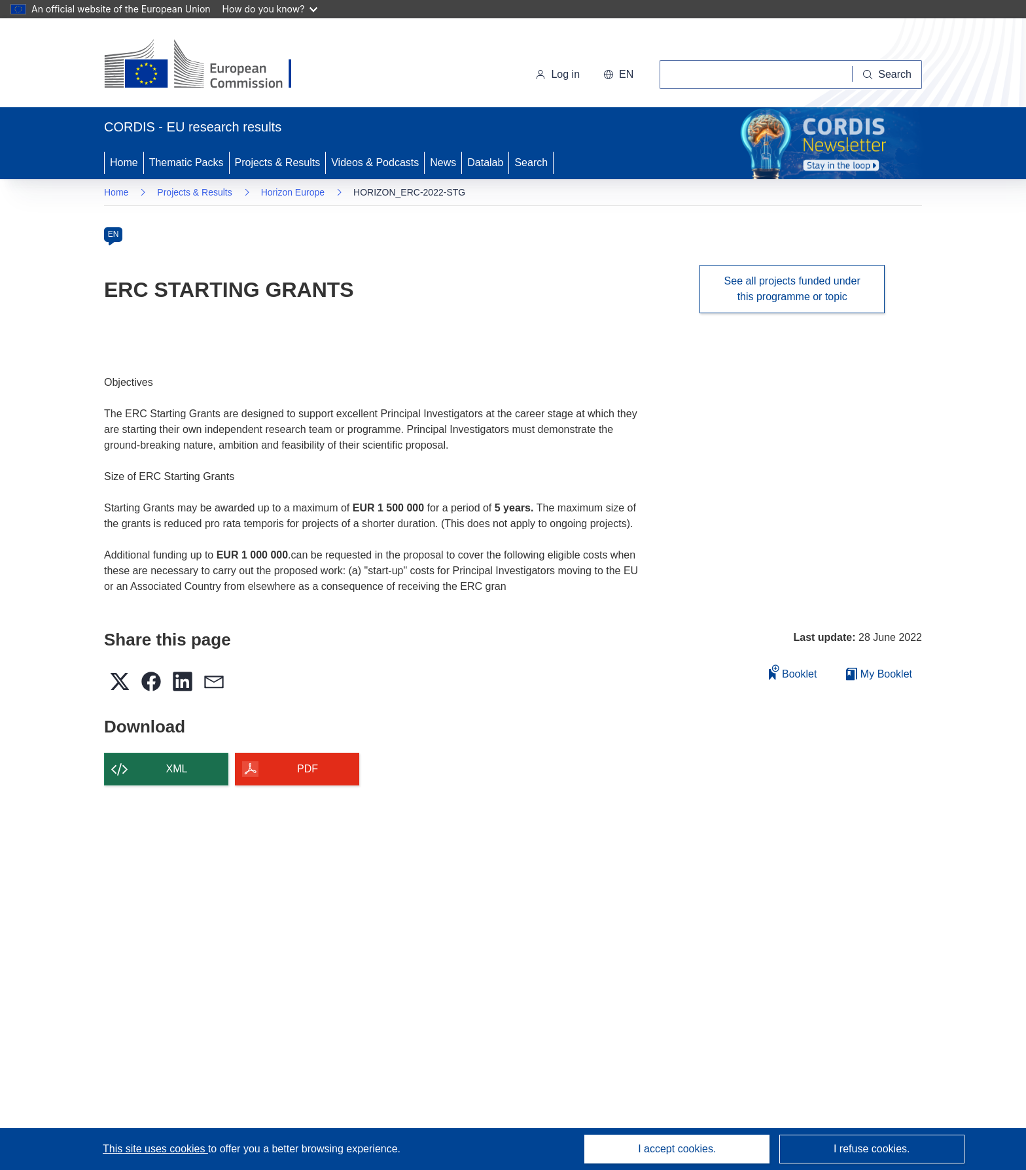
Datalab (485, 162)
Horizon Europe (293, 192)
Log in (557, 74)
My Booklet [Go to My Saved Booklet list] (879, 674)
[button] (618, 74)
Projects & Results (278, 162)
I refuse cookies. (872, 1148)
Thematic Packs (186, 162)
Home (124, 162)
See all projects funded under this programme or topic (792, 288)
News (443, 162)
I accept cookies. (677, 1148)
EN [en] (113, 234)
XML (177, 768)
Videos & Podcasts (375, 162)
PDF (307, 768)
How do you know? (270, 8)
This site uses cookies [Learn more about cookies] (155, 1148)
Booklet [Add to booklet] (793, 672)
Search (531, 162)
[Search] (887, 74)
